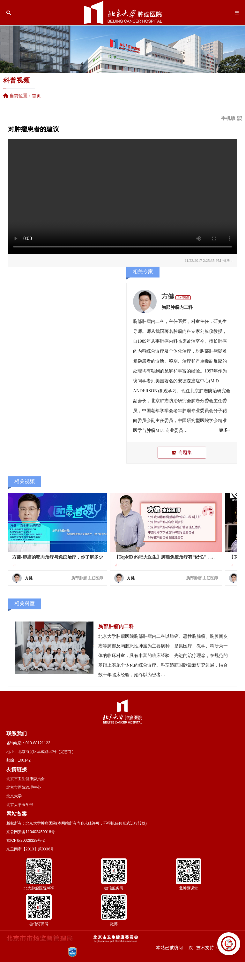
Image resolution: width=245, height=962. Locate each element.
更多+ (224, 430)
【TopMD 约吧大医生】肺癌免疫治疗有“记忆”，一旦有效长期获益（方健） (166, 557)
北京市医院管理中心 (23, 787)
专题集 (182, 452)
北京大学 (14, 796)
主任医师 (183, 297)
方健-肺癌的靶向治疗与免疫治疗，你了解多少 (57, 557)
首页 (36, 95)
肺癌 (164, 341)
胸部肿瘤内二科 (177, 307)
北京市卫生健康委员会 (25, 779)
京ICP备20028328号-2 (25, 840)
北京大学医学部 (19, 804)
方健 (167, 296)
